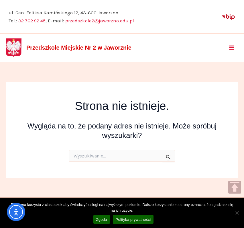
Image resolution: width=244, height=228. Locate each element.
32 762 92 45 (32, 21)
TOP (234, 187)
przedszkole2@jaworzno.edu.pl (99, 21)
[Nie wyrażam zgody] (237, 213)
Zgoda (101, 219)
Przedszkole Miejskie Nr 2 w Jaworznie (78, 47)
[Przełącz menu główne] (232, 47)
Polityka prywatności (133, 219)
